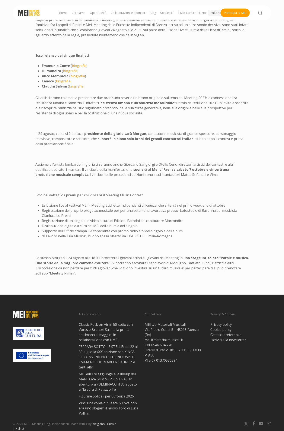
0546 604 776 (161, 345)
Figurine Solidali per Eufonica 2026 (106, 396)
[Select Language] (217, 13)
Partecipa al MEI (235, 13)
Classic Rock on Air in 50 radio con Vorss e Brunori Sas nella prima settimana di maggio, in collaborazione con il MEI (106, 332)
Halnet (19, 429)
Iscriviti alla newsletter (228, 339)
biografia (79, 65)
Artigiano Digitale (104, 424)
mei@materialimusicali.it (164, 339)
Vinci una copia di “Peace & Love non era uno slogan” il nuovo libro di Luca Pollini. (108, 408)
